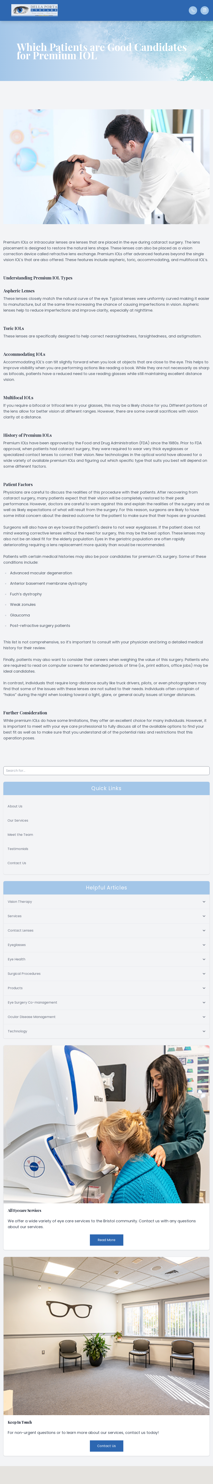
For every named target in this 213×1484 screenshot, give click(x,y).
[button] (5, 10)
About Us (15, 806)
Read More (106, 1240)
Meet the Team (20, 834)
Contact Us (17, 863)
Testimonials (18, 848)
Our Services (18, 820)
